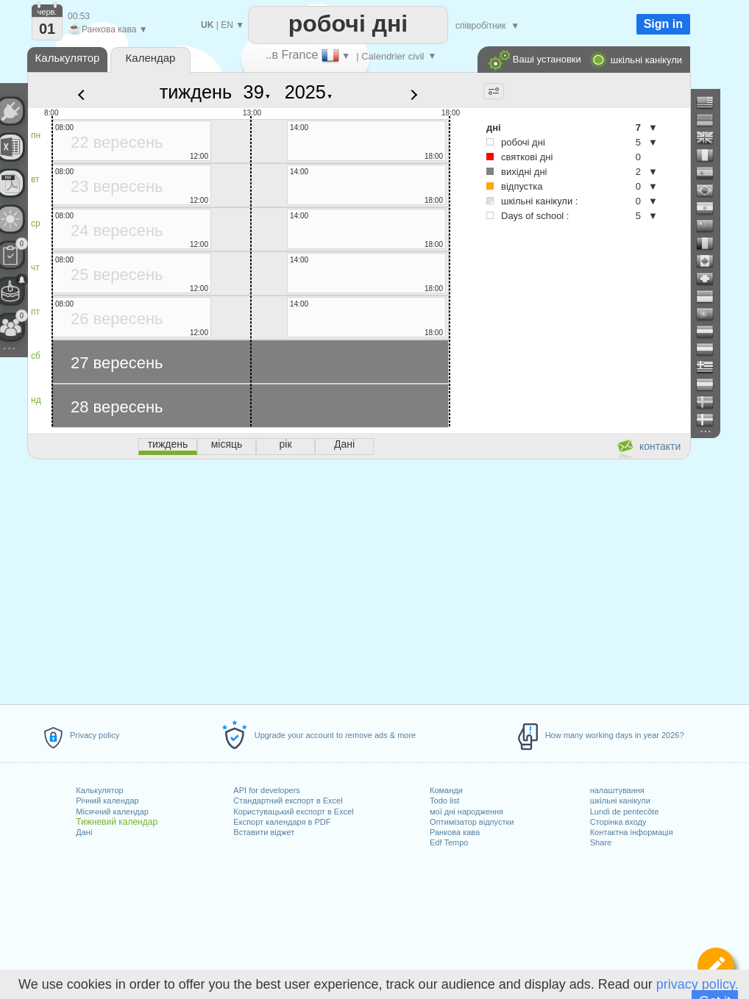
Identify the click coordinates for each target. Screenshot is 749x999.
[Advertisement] (358, 579)
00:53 (79, 16)
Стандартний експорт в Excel (287, 800)
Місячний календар (112, 811)
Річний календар (107, 800)
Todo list (444, 800)
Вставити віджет (263, 832)
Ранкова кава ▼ (108, 29)
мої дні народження (466, 811)
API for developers (266, 790)
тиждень (196, 92)
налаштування (617, 790)
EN (227, 25)
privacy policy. (697, 984)
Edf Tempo (449, 842)
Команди (446, 790)
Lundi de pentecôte (624, 811)
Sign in (663, 24)
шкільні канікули (620, 800)
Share (600, 842)
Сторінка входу (618, 821)
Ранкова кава (455, 832)
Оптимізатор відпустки (472, 821)
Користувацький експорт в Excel (293, 811)
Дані (84, 832)
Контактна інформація (631, 832)
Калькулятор (99, 790)
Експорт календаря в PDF (281, 821)
